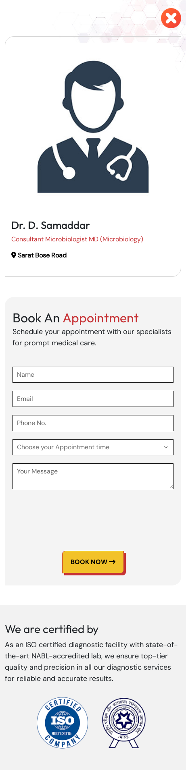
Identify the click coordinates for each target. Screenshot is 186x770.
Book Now (93, 562)
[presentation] (74, 513)
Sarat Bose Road (39, 255)
